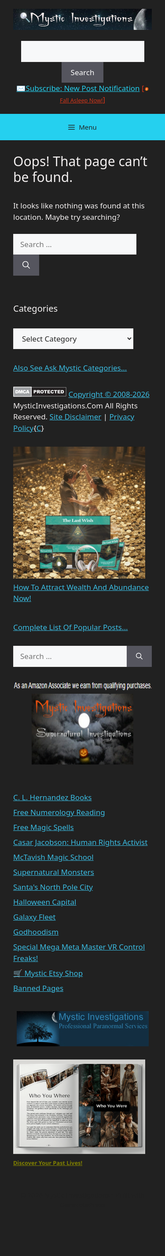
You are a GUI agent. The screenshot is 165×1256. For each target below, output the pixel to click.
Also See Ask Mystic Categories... (70, 368)
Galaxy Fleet (34, 917)
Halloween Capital (45, 902)
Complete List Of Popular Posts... (70, 627)
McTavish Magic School (53, 857)
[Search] (26, 265)
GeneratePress (82, 1204)
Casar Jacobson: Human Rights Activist (80, 842)
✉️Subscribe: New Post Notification (77, 88)
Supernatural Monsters (53, 872)
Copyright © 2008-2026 (109, 394)
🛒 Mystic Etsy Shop (48, 973)
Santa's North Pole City (53, 887)
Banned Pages (38, 988)
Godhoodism (36, 932)
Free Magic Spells (43, 827)
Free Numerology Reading (59, 812)
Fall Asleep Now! (81, 100)
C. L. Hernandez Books (52, 797)
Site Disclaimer (76, 416)
